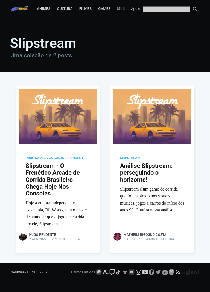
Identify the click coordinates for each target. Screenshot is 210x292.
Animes (43, 9)
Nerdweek (18, 272)
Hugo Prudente (42, 235)
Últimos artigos (83, 272)
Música (124, 9)
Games (104, 9)
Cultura (65, 9)
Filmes (85, 9)
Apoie (135, 9)
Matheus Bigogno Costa (145, 235)
